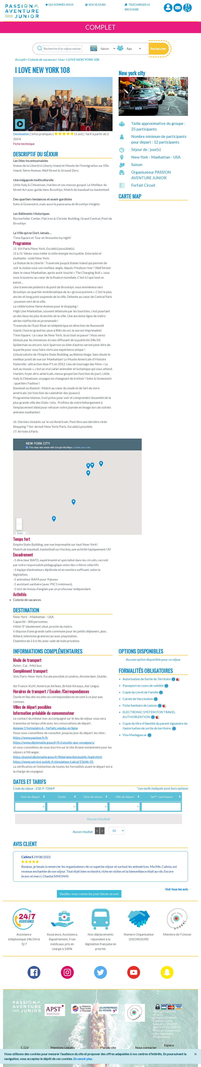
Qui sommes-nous (59, 4)
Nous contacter (146, 1047)
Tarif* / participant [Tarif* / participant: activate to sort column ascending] (156, 796)
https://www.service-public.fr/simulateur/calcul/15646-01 (53, 762)
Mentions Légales (62, 1047)
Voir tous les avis (176, 889)
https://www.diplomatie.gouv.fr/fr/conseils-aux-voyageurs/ (54, 742)
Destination (21, 134)
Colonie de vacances (42, 59)
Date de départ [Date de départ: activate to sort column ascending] (31, 796)
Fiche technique (24, 144)
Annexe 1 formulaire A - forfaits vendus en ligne (45, 728)
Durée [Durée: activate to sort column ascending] (58, 796)
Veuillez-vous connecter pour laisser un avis (89, 894)
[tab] (64, 133)
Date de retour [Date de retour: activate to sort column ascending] (85, 796)
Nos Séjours (95, 4)
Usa (61, 59)
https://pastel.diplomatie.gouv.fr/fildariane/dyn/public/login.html (57, 757)
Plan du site (108, 1047)
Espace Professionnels (174, 1047)
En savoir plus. (83, 1059)
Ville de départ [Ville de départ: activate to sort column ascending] (116, 796)
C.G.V (25, 1047)
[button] (159, 49)
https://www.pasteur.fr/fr (30, 737)
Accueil (20, 59)
